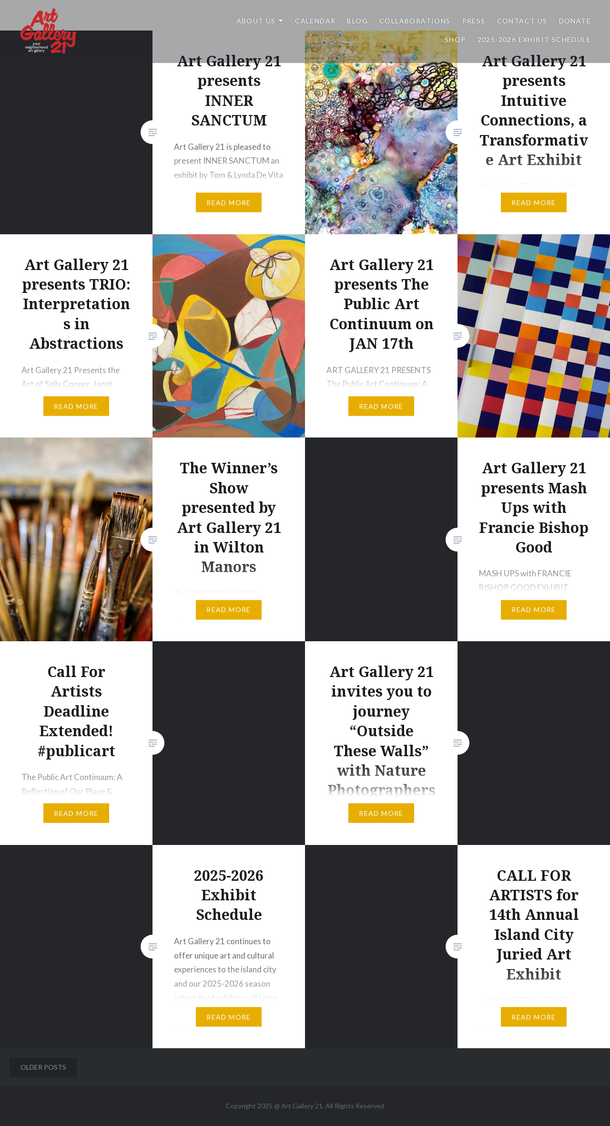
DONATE (575, 21)
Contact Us (522, 21)
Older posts (43, 1067)
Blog (357, 21)
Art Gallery (298, 1106)
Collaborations (415, 21)
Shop (455, 39)
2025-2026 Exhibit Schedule (534, 39)
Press (474, 21)
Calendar (315, 21)
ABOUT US (256, 21)
